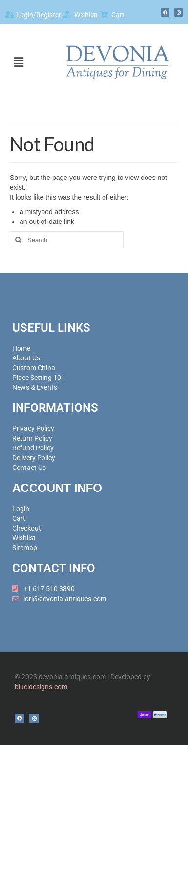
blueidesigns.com (41, 687)
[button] (18, 62)
